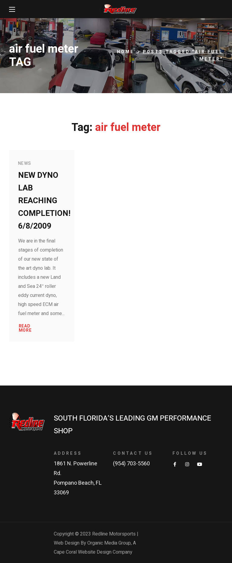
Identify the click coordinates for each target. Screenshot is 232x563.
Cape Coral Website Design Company (93, 552)
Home (125, 52)
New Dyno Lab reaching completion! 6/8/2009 (44, 201)
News (24, 163)
